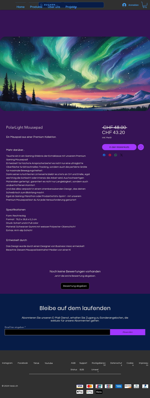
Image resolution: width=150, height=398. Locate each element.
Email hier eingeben (14, 327)
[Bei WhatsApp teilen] (116, 155)
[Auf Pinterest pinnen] (110, 155)
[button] (144, 5)
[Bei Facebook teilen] (104, 155)
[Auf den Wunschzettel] (141, 147)
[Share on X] (121, 155)
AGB (73, 363)
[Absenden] (127, 332)
